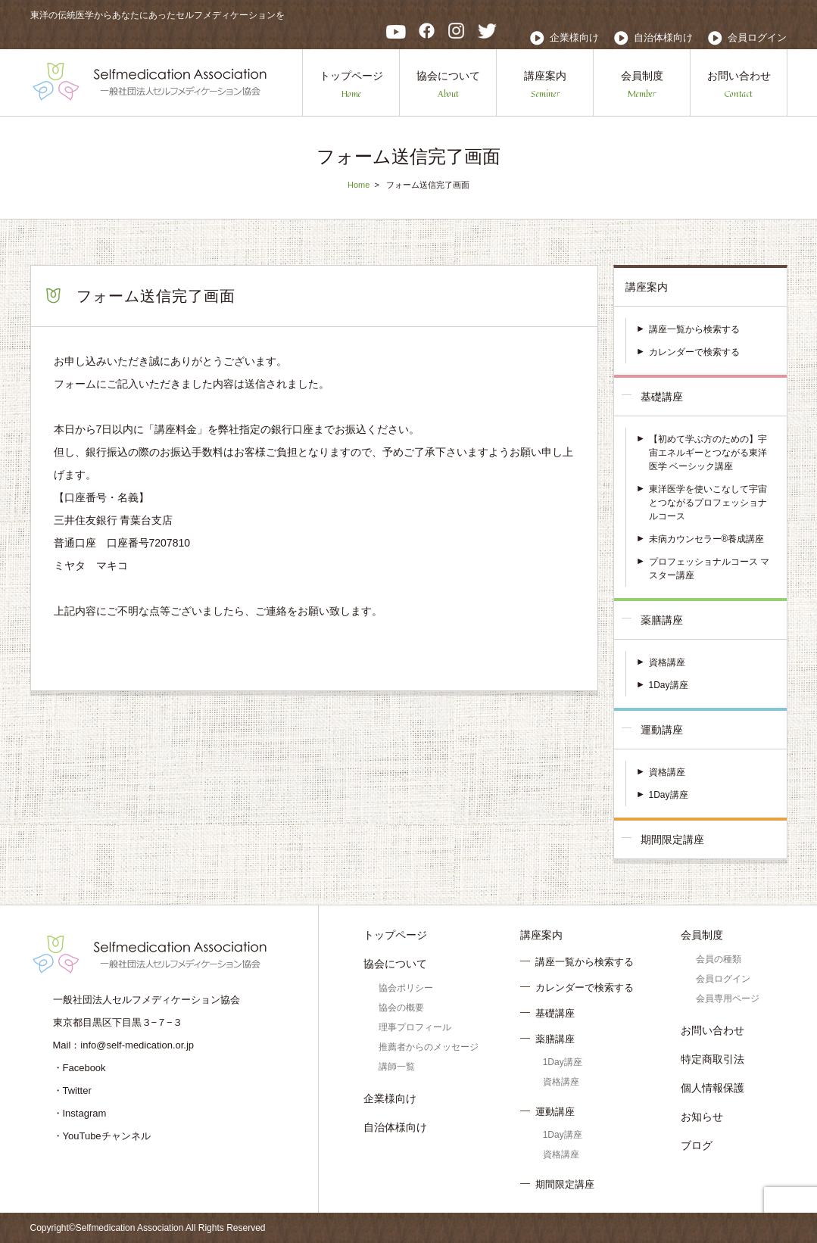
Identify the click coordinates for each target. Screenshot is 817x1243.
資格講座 (667, 662)
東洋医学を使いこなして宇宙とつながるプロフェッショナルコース (708, 503)
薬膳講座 (662, 620)
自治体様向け (663, 37)
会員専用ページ (727, 998)
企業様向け (574, 37)
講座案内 (545, 85)
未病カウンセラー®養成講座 (707, 539)
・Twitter (72, 1090)
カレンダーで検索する (694, 352)
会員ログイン (757, 37)
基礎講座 (662, 397)
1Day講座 (668, 685)
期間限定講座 (672, 839)
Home (359, 184)
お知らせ (702, 1117)
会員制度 (642, 85)
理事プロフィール (415, 1027)
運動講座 (662, 730)
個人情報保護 (712, 1088)
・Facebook (79, 1067)
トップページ (351, 85)
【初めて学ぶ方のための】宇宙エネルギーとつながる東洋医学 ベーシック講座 (708, 453)
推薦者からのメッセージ (429, 1047)
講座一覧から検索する (694, 329)
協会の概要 (401, 1007)
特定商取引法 (712, 1059)
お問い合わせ (739, 85)
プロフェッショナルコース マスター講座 (709, 568)
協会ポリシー (406, 988)
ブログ (697, 1145)
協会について (448, 85)
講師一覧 (397, 1066)
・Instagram (80, 1113)
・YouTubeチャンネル (102, 1136)
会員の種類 (718, 959)
